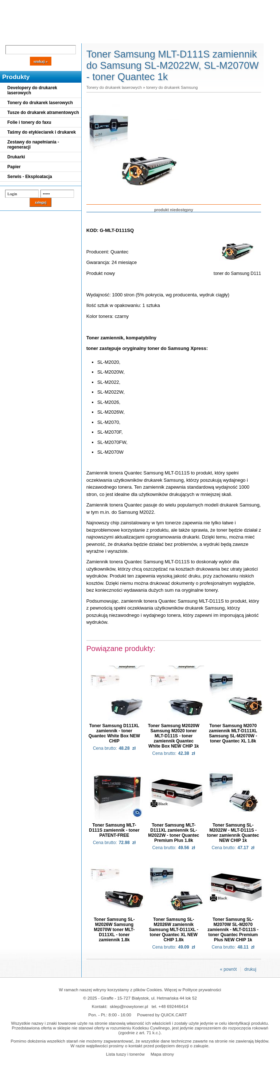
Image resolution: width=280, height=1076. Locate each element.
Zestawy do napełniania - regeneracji (33, 144)
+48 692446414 (173, 1006)
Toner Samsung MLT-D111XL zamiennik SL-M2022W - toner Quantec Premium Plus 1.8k (173, 833)
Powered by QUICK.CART (162, 1014)
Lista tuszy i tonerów (125, 1054)
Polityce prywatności (202, 989)
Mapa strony (162, 1054)
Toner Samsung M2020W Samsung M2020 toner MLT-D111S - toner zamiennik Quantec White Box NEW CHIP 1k (173, 736)
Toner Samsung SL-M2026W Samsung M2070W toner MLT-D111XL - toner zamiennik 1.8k (114, 929)
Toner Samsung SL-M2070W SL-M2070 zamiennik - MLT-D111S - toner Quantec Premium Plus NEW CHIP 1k (232, 929)
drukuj (250, 969)
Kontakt (123, 37)
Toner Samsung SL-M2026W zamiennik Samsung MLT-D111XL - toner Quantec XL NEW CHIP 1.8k (173, 929)
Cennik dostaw (44, 37)
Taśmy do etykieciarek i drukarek (41, 132)
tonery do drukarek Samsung (172, 87)
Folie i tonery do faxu (29, 122)
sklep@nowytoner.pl (129, 1006)
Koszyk (197, 5)
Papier (14, 166)
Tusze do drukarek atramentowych (43, 112)
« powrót (228, 969)
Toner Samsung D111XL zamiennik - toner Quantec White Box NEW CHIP (114, 733)
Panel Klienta (88, 37)
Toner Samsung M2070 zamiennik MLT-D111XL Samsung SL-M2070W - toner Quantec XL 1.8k (233, 733)
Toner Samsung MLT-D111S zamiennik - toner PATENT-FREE (114, 830)
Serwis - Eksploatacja (29, 176)
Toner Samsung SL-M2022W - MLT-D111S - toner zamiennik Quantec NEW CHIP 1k (233, 833)
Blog (11, 37)
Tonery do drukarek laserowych (40, 102)
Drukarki (16, 156)
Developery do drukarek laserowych (32, 90)
